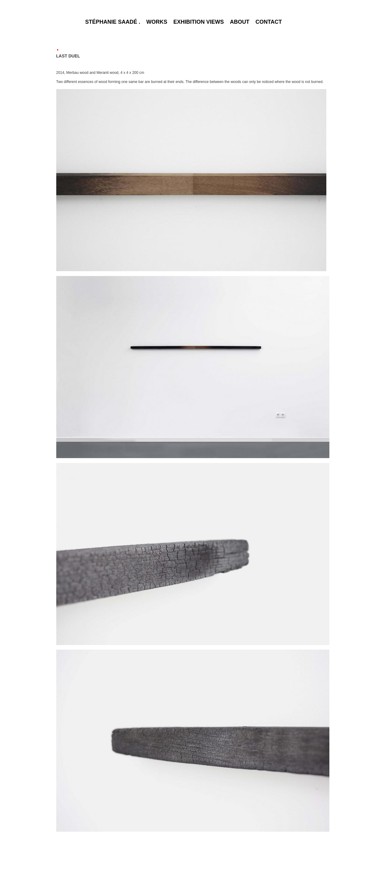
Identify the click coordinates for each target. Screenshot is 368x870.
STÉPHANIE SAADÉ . (112, 22)
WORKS (156, 22)
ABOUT (239, 22)
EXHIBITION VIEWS (198, 22)
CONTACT (268, 22)
